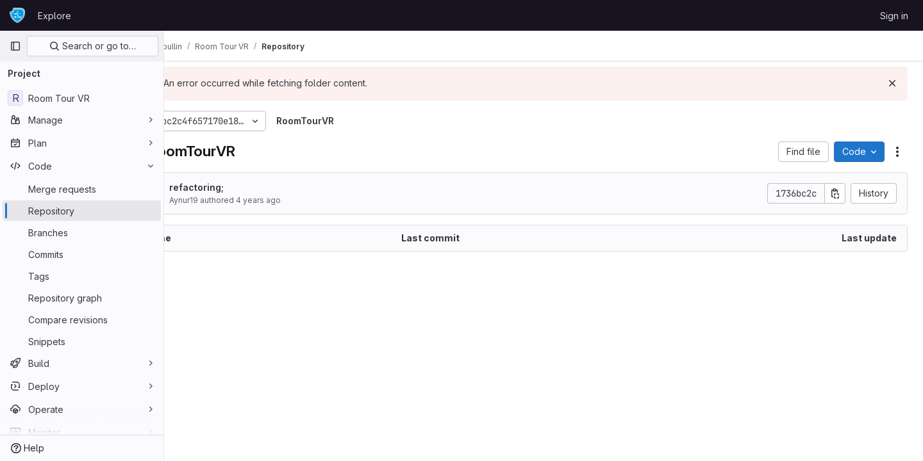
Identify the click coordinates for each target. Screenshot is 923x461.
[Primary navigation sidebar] (15, 46)
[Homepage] (17, 15)
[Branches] (82, 232)
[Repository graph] (82, 297)
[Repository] (82, 210)
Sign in (894, 15)
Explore (54, 15)
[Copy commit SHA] (835, 193)
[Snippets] (82, 341)
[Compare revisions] (82, 319)
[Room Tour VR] (82, 98)
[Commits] (82, 254)
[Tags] (82, 276)
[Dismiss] (892, 83)
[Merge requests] (82, 189)
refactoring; (243, 187)
